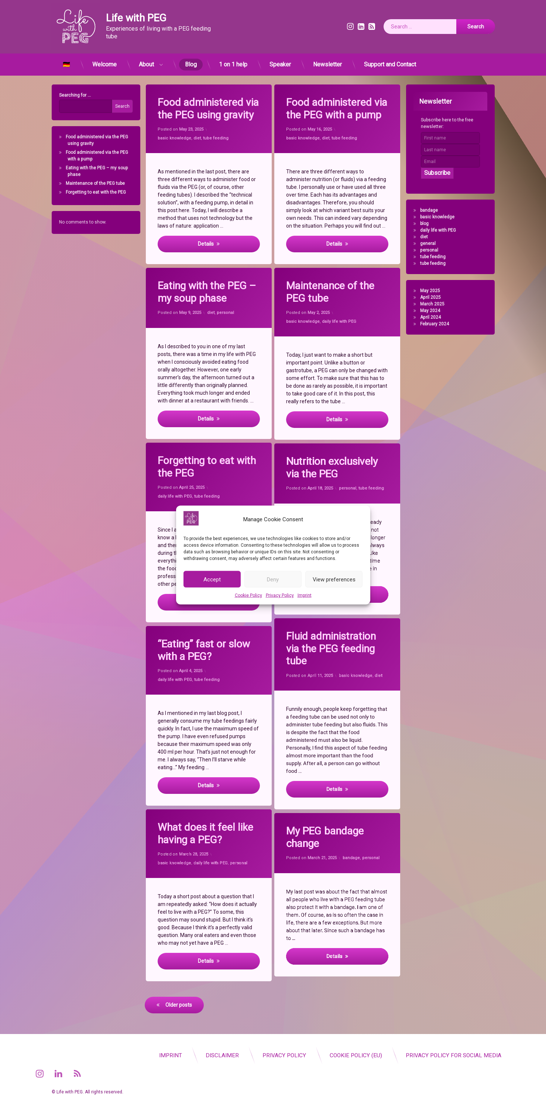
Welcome (104, 61)
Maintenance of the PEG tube (92, 183)
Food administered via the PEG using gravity (209, 108)
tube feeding (216, 137)
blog (427, 223)
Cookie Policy (248, 595)
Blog (191, 61)
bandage (432, 210)
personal (432, 250)
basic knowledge (175, 139)
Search (119, 106)
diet (197, 138)
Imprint (305, 595)
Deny (273, 579)
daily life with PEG (441, 230)
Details (206, 244)
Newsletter (327, 61)
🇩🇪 (66, 61)
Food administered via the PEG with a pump (338, 108)
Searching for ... (71, 95)
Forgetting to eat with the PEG (93, 192)
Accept (212, 579)
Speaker (280, 61)
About (146, 61)
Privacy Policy (280, 595)
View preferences (334, 579)
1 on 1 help (233, 61)
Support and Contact (390, 61)
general (431, 243)
